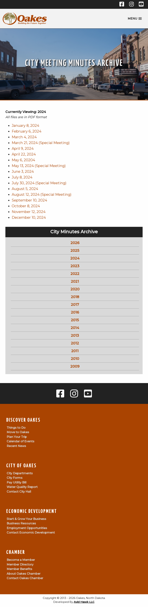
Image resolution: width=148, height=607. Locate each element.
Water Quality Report (22, 487)
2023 (74, 266)
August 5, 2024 (25, 189)
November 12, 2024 (28, 212)
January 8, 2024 (25, 125)
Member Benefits (19, 569)
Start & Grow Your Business (26, 519)
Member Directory (20, 564)
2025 (74, 250)
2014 (75, 328)
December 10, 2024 (29, 217)
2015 (75, 320)
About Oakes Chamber (23, 573)
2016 (75, 312)
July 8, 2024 (22, 177)
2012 (75, 343)
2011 (75, 351)
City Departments (20, 473)
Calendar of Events (20, 441)
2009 (74, 366)
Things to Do (16, 427)
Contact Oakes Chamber (25, 578)
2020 (74, 289)
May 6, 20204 (23, 160)
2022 (74, 274)
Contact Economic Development (31, 532)
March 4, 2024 (24, 137)
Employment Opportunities (27, 528)
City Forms (14, 477)
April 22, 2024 (24, 154)
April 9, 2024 (23, 148)
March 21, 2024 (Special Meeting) (41, 143)
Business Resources (21, 523)
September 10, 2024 (29, 200)
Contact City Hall (19, 491)
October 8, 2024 (26, 206)
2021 (75, 281)
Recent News (16, 446)
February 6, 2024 (26, 131)
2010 (75, 358)
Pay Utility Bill (16, 482)
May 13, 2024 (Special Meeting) (39, 166)
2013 (75, 335)
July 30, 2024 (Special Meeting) (39, 183)
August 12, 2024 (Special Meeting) (41, 194)
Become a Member (21, 560)
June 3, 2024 (23, 171)
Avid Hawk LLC (84, 602)
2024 (74, 258)
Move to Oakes (18, 432)
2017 (75, 304)
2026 (74, 243)
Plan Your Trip (17, 437)
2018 (75, 297)
